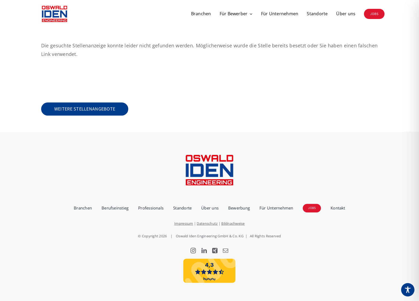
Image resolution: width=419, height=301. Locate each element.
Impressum (183, 223)
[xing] (215, 250)
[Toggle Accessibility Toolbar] (408, 290)
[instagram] (193, 250)
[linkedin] (204, 250)
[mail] (225, 250)
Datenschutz (207, 223)
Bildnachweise (233, 223)
